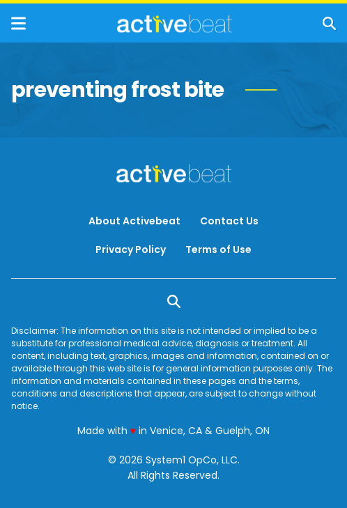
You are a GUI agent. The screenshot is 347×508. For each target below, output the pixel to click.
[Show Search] (329, 23)
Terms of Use (218, 249)
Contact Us (229, 220)
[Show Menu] (18, 23)
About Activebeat (134, 220)
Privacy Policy (130, 249)
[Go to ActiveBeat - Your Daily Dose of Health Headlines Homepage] (174, 24)
